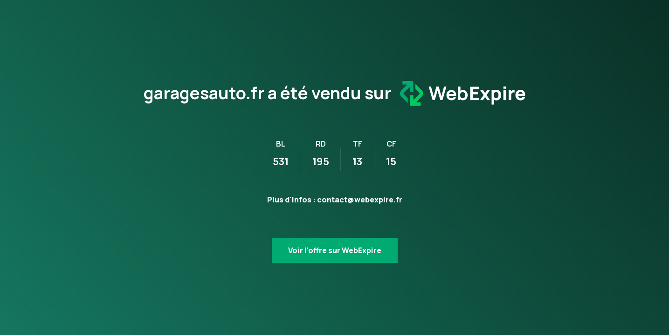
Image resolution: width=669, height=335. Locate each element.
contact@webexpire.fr (359, 199)
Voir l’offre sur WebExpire (334, 250)
